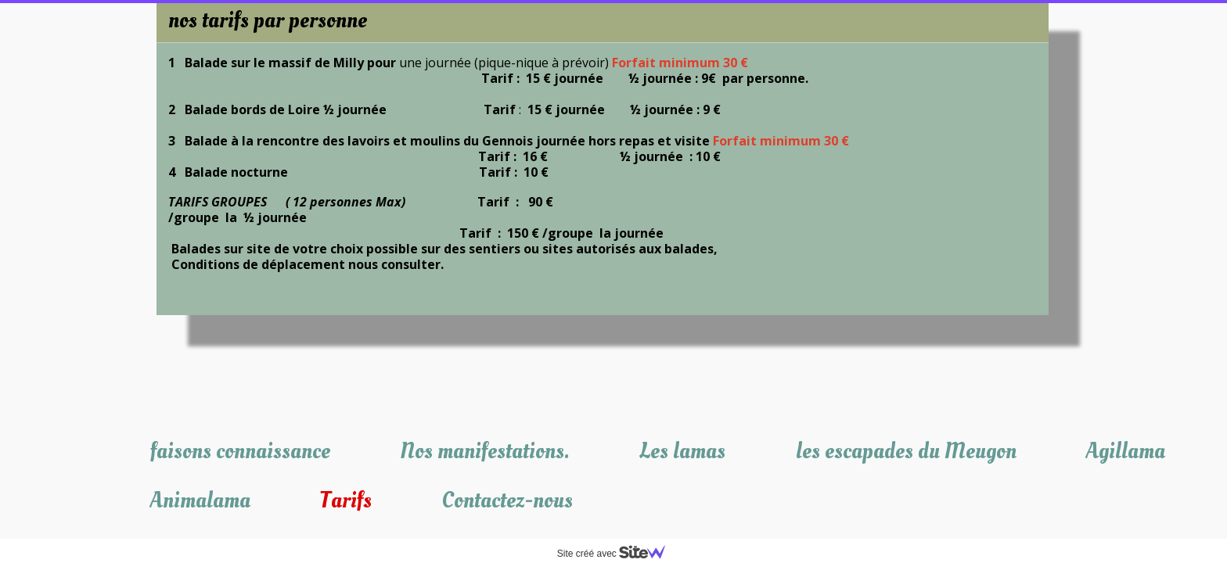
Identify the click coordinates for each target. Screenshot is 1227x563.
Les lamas (682, 451)
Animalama (200, 501)
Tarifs (346, 501)
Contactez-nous (507, 501)
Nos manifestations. (484, 451)
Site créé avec (617, 553)
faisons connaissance (240, 451)
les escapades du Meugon (906, 451)
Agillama (1125, 451)
